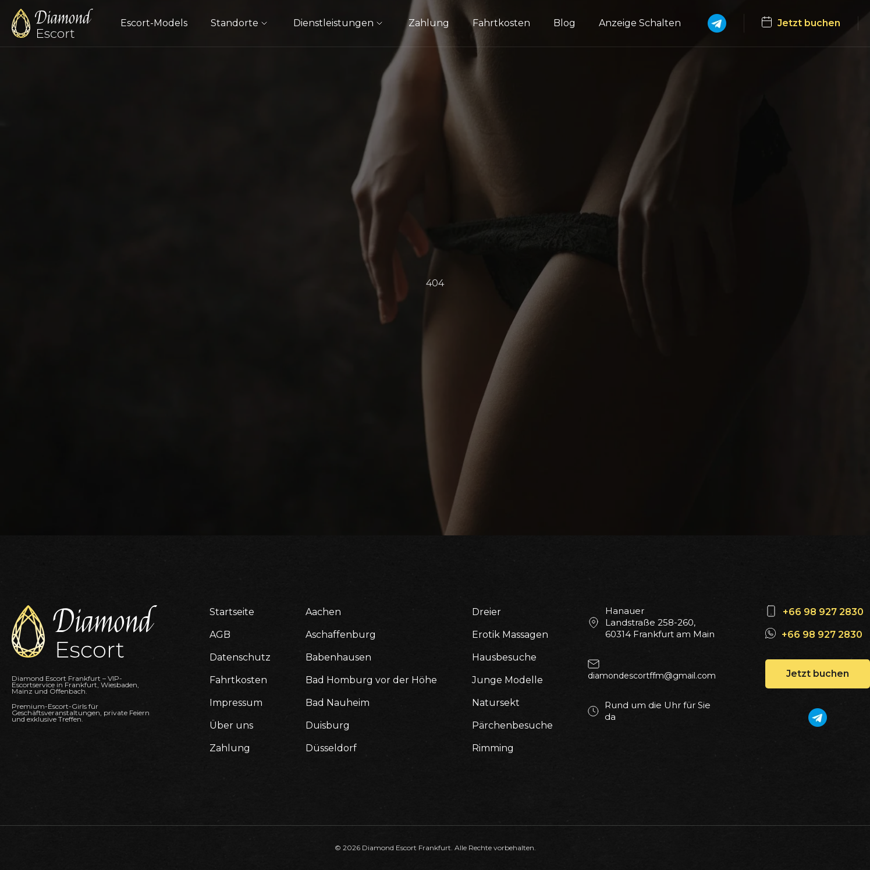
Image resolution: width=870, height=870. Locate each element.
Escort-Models (153, 23)
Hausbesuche (504, 657)
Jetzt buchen (817, 673)
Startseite (231, 611)
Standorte (240, 23)
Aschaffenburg (341, 634)
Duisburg (328, 725)
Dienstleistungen (339, 23)
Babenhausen (338, 657)
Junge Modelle (507, 680)
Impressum (235, 702)
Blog (564, 23)
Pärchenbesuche (512, 725)
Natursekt (496, 702)
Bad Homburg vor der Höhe (371, 680)
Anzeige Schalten (640, 23)
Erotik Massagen (510, 634)
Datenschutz (240, 657)
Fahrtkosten (501, 23)
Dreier (486, 611)
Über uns (231, 725)
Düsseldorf (331, 748)
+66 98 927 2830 (823, 611)
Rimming (493, 748)
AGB (219, 634)
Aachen (323, 611)
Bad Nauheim (338, 702)
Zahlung (429, 23)
